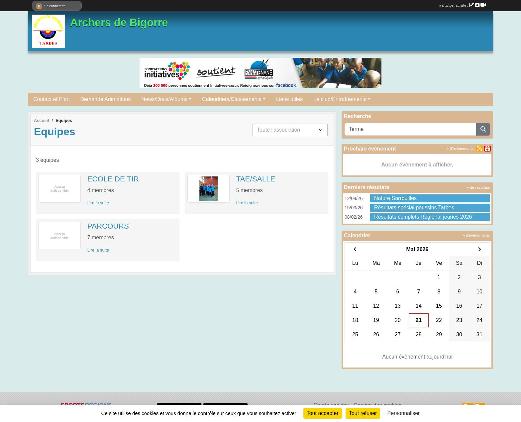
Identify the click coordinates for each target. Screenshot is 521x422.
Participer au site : (462, 5)
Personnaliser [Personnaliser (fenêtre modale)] (403, 413)
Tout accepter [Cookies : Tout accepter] (323, 413)
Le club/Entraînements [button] (339, 99)
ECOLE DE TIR (113, 179)
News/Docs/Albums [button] (165, 99)
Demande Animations (105, 99)
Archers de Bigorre (119, 23)
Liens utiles (289, 99)
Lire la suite (98, 202)
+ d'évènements (460, 149)
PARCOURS (108, 226)
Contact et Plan (51, 99)
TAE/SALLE (255, 179)
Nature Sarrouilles (395, 198)
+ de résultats (478, 187)
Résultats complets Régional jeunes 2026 (423, 217)
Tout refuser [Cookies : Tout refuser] (363, 413)
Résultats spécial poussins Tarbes (414, 207)
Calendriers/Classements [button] (231, 99)
